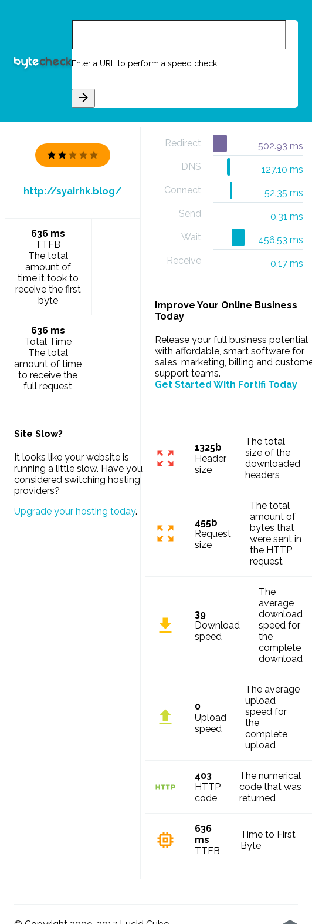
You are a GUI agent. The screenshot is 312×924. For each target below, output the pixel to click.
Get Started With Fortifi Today (226, 384)
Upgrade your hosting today (74, 511)
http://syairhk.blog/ (72, 191)
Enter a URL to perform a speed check (144, 63)
